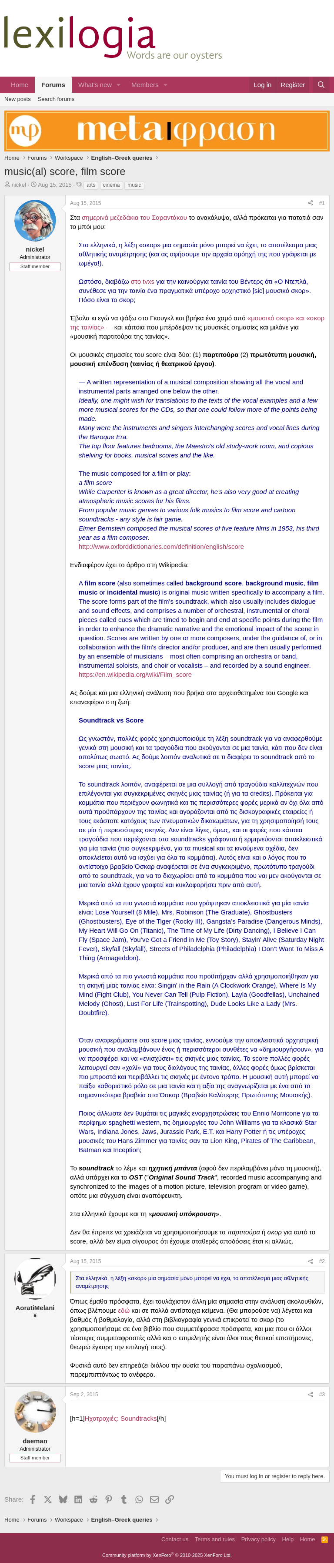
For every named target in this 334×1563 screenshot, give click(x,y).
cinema (111, 185)
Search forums (56, 99)
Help (288, 1539)
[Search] (321, 85)
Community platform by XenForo (167, 1555)
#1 (322, 203)
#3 (322, 1395)
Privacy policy (258, 1539)
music (134, 185)
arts (91, 185)
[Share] (310, 203)
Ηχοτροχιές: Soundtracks (121, 1418)
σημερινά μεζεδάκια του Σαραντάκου (134, 217)
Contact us (174, 1539)
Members (145, 84)
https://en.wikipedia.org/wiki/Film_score (135, 674)
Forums (53, 84)
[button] (119, 85)
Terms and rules (215, 1539)
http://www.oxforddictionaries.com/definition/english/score (161, 546)
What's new (95, 84)
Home (19, 84)
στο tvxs (142, 281)
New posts (17, 99)
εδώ (124, 1310)
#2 (322, 1261)
